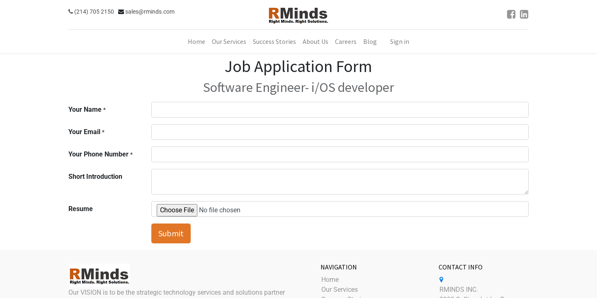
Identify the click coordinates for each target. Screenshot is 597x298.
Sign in (399, 41)
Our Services (339, 289)
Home (330, 280)
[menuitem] (196, 41)
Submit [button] (171, 233)
